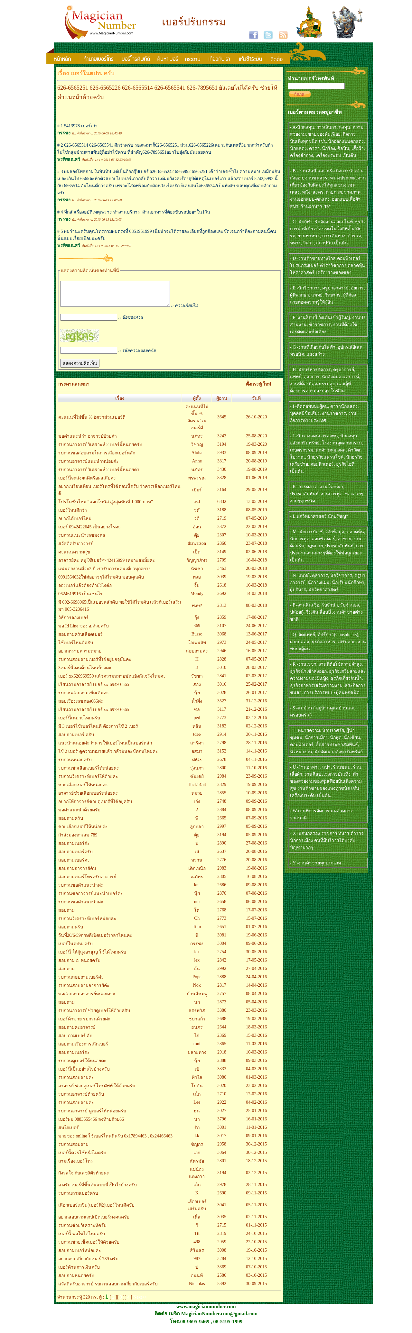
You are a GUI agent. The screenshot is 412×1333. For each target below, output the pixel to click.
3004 (221, 948)
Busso (197, 638)
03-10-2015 (256, 1280)
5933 (221, 457)
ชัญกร (197, 1149)
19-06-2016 (256, 939)
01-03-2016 (256, 1082)
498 (196, 1246)
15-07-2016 (256, 923)
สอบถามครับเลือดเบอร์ (80, 639)
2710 (221, 1098)
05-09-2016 (256, 831)
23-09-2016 (256, 781)
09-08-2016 (256, 889)
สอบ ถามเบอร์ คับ (75, 1040)
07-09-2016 (256, 822)
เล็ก (197, 1189)
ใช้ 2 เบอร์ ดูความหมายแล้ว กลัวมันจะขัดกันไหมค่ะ (108, 756)
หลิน (196, 731)
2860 (221, 548)
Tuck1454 (197, 789)
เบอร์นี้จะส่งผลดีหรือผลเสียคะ (87, 482)
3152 (221, 755)
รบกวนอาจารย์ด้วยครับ (81, 1099)
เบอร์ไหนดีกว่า (72, 515)
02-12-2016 (256, 730)
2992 (221, 973)
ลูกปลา (197, 831)
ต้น (197, 973)
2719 (221, 523)
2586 (221, 1280)
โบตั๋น (197, 1090)
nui (197, 906)
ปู (196, 848)
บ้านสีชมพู (197, 998)
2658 (221, 906)
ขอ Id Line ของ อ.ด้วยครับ (83, 630)
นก (197, 1007)
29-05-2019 (256, 494)
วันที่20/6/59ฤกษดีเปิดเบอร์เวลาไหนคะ (95, 940)
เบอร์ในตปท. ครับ (75, 948)
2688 (221, 1023)
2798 (221, 747)
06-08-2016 (256, 906)
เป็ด (197, 556)
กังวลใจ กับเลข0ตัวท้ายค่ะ (83, 1177)
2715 (221, 1230)
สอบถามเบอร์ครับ (75, 856)
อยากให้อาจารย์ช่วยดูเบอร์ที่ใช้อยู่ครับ (95, 806)
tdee (197, 739)
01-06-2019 (256, 482)
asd (197, 506)
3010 (221, 672)
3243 (221, 440)
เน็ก (197, 1099)
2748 (221, 806)
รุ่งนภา (197, 773)
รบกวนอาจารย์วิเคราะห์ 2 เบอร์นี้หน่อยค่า (98, 474)
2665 (221, 822)
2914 (221, 739)
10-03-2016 (256, 1057)
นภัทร (197, 441)
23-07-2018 (256, 548)
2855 (221, 797)
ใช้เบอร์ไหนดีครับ (75, 647)
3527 (221, 705)
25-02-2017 (256, 689)
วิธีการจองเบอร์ (73, 622)
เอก (196, 1157)
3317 (221, 465)
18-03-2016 (256, 1031)
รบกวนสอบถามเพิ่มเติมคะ (83, 697)
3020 (221, 1090)
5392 (221, 1288)
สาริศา (197, 747)
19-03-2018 (256, 581)
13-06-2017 (256, 638)
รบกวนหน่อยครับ (75, 764)
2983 (221, 873)
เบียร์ (197, 494)
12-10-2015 (256, 1263)
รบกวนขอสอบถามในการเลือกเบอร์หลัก (96, 457)
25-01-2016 (256, 1115)
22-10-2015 (256, 1246)
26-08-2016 (256, 856)
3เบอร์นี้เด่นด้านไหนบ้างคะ (84, 672)
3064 (221, 1157)
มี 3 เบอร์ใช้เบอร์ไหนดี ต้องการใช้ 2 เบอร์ (98, 731)
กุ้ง (196, 622)
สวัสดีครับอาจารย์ (75, 548)
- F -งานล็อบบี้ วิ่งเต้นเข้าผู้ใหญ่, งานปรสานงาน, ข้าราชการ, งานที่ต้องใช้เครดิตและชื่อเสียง (328, 324)
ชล (197, 714)
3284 (221, 1263)
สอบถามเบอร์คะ (74, 865)
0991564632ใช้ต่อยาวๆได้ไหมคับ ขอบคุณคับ (101, 582)
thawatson (197, 548)
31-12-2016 (256, 705)
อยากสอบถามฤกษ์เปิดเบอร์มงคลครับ (93, 1221)
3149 (221, 556)
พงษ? (197, 610)
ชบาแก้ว (197, 1023)
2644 (221, 1031)
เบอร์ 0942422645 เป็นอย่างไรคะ (89, 531)
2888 (221, 981)
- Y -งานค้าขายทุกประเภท (315, 863)
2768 (221, 914)
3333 (221, 1073)
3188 (221, 514)
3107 (221, 630)
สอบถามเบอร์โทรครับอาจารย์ (87, 881)
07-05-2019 (256, 523)
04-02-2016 (256, 1107)
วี (197, 1230)
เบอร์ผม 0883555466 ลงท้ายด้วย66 (91, 1124)
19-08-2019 (256, 474)
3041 (221, 1209)
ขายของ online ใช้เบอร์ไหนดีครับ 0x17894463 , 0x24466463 (115, 1140)
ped (197, 722)
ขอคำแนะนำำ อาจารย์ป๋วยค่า (87, 441)
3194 (221, 449)
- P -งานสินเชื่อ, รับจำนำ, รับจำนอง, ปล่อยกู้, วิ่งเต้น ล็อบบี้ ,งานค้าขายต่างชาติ (326, 612)
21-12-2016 (256, 714)
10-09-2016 (256, 797)
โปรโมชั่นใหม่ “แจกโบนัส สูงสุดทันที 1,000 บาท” (105, 506)
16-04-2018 (256, 564)
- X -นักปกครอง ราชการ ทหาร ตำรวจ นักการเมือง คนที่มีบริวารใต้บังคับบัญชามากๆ (327, 840)
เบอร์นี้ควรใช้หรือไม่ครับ (82, 1157)
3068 (221, 638)
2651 (221, 931)
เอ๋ (197, 856)
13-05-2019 (256, 506)
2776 (221, 864)
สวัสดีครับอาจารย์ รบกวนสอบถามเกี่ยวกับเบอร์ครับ (108, 1288)
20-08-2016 (256, 864)
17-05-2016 (256, 965)
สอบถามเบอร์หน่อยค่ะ (79, 1255)
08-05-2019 (256, 514)
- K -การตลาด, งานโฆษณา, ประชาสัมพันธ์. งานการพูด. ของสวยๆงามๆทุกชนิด (326, 493)
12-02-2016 (256, 1098)
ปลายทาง (197, 1057)
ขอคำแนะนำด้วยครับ (79, 814)
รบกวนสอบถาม (73, 1149)
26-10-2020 (256, 421)
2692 (221, 598)
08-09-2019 (256, 457)
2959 (221, 1246)
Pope (196, 981)
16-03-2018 (256, 590)
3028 (221, 697)
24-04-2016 (256, 981)
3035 (221, 1221)
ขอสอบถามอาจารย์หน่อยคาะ (86, 998)
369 (196, 630)
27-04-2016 (256, 973)
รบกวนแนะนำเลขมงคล (81, 540)
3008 (221, 1255)
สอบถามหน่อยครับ (76, 1280)
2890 (221, 847)
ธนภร (197, 1032)
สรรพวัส (197, 1015)
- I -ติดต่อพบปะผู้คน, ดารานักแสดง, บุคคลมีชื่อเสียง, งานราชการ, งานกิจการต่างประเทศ (324, 413)
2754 (221, 956)
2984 (221, 781)
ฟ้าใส (197, 1082)
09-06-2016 (256, 948)
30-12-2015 (256, 1148)
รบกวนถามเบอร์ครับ (78, 1198)
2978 (221, 1189)
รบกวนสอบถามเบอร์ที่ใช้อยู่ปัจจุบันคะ (94, 664)
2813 (221, 610)
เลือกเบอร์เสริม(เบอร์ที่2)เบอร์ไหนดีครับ (96, 1210)
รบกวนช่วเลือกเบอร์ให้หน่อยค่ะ (88, 773)
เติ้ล (197, 1221)
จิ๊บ (197, 590)
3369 (221, 1271)
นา (197, 1124)
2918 (221, 1057)
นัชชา (197, 573)
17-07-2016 (256, 914)
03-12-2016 (256, 722)
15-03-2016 (256, 1040)
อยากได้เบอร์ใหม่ (74, 523)
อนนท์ (197, 1280)
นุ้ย (197, 697)
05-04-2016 (256, 1006)
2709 (221, 564)
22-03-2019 (256, 531)
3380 (221, 1015)
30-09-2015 (256, 1288)
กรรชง (196, 948)
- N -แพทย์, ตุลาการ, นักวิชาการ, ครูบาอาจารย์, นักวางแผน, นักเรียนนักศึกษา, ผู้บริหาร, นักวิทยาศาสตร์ (328, 582)
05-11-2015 (256, 1209)
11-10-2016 (256, 772)
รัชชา (197, 681)
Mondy (196, 598)
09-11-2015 (256, 1197)
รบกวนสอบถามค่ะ (76, 1082)
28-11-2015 (256, 1189)
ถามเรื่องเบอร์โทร (75, 1166)
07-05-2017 (256, 664)
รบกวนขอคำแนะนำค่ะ (80, 890)
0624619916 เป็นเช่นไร (80, 598)
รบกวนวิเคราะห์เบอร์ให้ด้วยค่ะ (88, 781)
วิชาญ (197, 449)
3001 (221, 1132)
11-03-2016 (256, 1048)
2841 (221, 680)
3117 (221, 714)
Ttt (197, 1238)
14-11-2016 (256, 755)
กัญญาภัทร (197, 565)
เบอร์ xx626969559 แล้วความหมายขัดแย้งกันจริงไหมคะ (112, 681)
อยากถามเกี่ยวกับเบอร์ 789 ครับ (88, 1263)
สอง (197, 689)
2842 (221, 965)
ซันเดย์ (197, 781)
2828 (221, 664)
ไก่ (196, 1040)
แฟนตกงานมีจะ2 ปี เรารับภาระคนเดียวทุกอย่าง (104, 573)
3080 (221, 1082)
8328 (221, 482)
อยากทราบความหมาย (79, 655)
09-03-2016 (256, 1065)
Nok (197, 990)
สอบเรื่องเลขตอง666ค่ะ (80, 706)
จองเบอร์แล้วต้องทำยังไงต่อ (85, 590)
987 (196, 1263)
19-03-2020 (256, 449)
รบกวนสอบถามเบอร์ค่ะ (81, 982)
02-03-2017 (256, 680)
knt (197, 889)
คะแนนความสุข (74, 556)
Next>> (140, 1302)
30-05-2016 (256, 956)
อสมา (197, 756)
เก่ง (197, 806)
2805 (221, 881)
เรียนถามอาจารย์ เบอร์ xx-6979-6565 (93, 714)
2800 (221, 772)
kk (197, 1140)
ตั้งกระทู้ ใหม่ (258, 389)
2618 (221, 590)
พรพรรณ (197, 482)
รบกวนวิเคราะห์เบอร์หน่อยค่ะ (87, 923)
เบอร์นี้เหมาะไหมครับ (79, 722)
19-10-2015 (256, 1255)
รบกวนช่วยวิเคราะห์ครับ (82, 1230)
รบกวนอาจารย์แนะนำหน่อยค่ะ (88, 466)
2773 (221, 722)
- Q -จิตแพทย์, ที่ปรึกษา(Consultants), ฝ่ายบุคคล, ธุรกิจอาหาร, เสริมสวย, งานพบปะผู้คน (328, 641)
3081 (221, 939)
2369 (221, 1040)
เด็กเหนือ (197, 873)
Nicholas (197, 1288)
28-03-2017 (256, 672)
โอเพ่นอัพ (197, 647)
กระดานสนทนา (73, 389)
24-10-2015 (256, 1238)
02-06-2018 (256, 556)
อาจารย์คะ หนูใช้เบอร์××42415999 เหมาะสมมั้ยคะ (106, 565)
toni (197, 1048)
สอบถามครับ (70, 823)
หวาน (196, 865)
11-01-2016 (256, 1132)
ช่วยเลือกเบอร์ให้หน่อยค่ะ (83, 831)
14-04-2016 (256, 990)
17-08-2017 (256, 622)
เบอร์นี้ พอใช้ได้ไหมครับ (81, 1238)
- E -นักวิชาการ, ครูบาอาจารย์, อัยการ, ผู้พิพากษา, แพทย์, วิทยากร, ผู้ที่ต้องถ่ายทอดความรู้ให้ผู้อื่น (327, 295)
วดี (197, 523)
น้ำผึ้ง (197, 706)
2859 (221, 622)
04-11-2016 (256, 764)
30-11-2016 (256, 739)
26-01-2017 (256, 697)
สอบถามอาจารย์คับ (77, 873)
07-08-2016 (256, 898)
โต (197, 915)
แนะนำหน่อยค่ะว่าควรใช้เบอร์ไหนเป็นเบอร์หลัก (105, 747)
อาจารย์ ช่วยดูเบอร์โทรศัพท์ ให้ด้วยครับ (96, 1090)
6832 (221, 506)
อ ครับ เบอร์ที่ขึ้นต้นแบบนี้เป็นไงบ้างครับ (97, 1189)
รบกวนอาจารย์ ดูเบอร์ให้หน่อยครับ (92, 1115)
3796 (221, 1123)
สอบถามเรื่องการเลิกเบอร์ (83, 1048)
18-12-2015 (256, 1165)
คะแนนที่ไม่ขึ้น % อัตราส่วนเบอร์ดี (92, 422)
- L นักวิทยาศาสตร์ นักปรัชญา (319, 516)
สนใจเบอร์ (68, 1132)
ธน (197, 1115)
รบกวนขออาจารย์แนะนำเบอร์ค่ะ (90, 898)
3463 (221, 573)
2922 (221, 1107)
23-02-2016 (256, 1090)
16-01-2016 (256, 1123)
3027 (221, 1115)
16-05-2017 (256, 655)
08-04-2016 (256, 998)
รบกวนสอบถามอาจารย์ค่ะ (83, 990)
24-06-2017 (256, 630)
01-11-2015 (256, 1230)
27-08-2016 (256, 847)
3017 (221, 1140)
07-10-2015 (256, 1271)
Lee (196, 1107)
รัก (197, 1132)
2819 (221, 1238)
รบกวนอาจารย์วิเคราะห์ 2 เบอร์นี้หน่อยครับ (100, 449)
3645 (221, 421)
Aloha (197, 457)
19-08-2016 (256, 873)
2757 (221, 998)
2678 (221, 764)
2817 (221, 990)
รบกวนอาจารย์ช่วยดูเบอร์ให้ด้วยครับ (94, 1015)
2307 (221, 539)
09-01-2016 (256, 1140)
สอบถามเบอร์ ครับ (76, 739)
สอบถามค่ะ (197, 655)
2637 (221, 856)
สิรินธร (197, 1255)
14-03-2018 (256, 598)
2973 (221, 647)
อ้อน (197, 531)
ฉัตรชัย (197, 1166)
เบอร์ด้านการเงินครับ (79, 1272)
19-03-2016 (256, 1023)
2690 (221, 1197)
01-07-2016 (256, 931)
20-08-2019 (256, 465)
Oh (197, 923)
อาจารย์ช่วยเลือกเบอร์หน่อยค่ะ (88, 798)
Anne (197, 465)
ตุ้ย (197, 540)
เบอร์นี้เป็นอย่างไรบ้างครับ (84, 1074)
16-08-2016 (256, 881)
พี (196, 823)
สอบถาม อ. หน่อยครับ (79, 965)
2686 (221, 889)
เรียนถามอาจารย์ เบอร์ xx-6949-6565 (93, 689)
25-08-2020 (256, 440)
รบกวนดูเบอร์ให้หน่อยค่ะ (82, 1065)
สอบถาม (66, 915)
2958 (221, 1148)
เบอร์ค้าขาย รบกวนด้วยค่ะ (84, 1023)
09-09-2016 (256, 806)
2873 (221, 1006)
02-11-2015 (256, 1221)
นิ (197, 940)
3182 (221, 730)
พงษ (197, 582)
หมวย (197, 798)
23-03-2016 (256, 1015)
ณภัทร (197, 881)
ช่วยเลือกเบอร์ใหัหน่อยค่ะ (83, 789)
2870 (221, 898)
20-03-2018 (256, 573)
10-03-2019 (256, 539)
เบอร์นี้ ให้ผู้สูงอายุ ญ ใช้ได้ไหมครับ (92, 956)
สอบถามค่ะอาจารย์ (77, 1032)
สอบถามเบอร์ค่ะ (74, 848)
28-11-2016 (256, 747)
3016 (221, 689)
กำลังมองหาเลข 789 (78, 839)
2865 (221, 1048)
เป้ (197, 1074)
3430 (221, 474)
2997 (221, 831)
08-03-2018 (256, 610)
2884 (221, 814)
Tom (197, 931)
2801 (221, 1165)
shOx (197, 764)
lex (197, 956)
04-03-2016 (256, 1073)
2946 (221, 655)
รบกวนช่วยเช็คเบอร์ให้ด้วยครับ (88, 1247)
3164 (221, 494)
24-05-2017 (256, 647)
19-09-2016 (256, 789)
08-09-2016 (256, 814)
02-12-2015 (256, 1177)
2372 (221, 531)
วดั (197, 515)
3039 (221, 581)
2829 (221, 789)
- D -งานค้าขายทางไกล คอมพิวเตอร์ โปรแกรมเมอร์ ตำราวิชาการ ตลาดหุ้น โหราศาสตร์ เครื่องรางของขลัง (327, 265)
